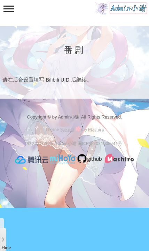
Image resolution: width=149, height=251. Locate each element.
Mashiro (96, 129)
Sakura (67, 129)
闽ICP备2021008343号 (100, 143)
